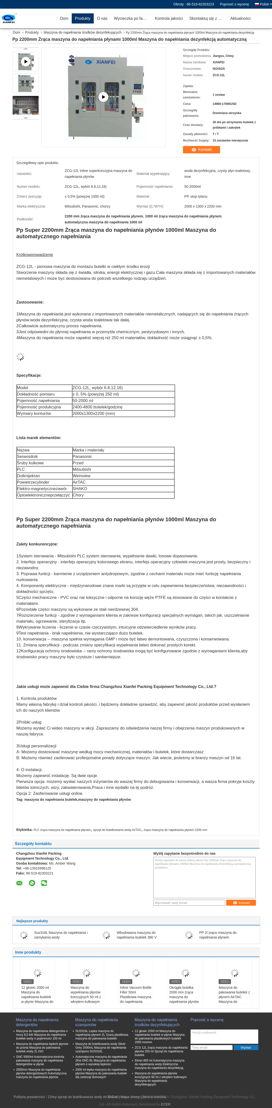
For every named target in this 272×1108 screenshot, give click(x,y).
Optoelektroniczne (33, 495)
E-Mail (113, 1097)
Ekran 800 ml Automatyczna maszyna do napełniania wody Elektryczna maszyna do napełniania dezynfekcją (159, 1064)
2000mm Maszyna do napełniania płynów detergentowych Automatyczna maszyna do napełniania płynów (41, 1073)
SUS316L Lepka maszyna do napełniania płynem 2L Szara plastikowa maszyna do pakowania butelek (101, 1034)
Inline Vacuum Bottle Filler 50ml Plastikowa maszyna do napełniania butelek (135, 997)
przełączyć (60, 495)
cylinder (42, 482)
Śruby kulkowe (30, 463)
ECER (166, 1104)
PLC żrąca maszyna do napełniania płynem (62, 830)
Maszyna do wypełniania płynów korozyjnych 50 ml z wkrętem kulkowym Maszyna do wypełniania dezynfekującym (85, 1002)
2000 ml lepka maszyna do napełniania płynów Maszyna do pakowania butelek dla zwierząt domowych (101, 1073)
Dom (64, 18)
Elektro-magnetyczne (36, 488)
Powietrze (26, 482)
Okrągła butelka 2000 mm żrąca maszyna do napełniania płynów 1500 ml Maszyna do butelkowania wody (185, 999)
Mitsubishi (82, 469)
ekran (34, 475)
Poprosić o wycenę (234, 4)
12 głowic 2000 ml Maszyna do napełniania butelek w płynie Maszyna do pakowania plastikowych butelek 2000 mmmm (37, 1002)
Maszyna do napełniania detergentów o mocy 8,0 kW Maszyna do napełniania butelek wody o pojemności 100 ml (42, 1034)
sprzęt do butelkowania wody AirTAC (117, 830)
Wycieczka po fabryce (133, 18)
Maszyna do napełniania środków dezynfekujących (82, 32)
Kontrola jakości (169, 18)
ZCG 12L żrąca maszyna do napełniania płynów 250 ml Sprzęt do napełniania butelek (161, 1051)
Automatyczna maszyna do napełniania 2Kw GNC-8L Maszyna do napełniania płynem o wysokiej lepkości (101, 1060)
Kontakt (205, 149)
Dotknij (23, 475)
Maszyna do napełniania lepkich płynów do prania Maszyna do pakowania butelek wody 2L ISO (42, 1047)
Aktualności (240, 18)
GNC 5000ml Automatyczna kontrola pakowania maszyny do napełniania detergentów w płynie (40, 1060)
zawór (61, 488)
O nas (102, 18)
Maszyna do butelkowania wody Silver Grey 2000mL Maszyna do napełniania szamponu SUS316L (100, 1047)
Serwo (23, 456)
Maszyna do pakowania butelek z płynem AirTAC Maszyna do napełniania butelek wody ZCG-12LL (234, 999)
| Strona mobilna (153, 1097)
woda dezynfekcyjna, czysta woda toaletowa (71, 320)
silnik (33, 456)
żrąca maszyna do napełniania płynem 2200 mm (175, 830)
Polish (266, 4)
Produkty (83, 18)
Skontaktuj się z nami (208, 18)
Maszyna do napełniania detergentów (37, 1022)
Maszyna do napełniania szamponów (96, 1022)
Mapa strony (130, 1097)
